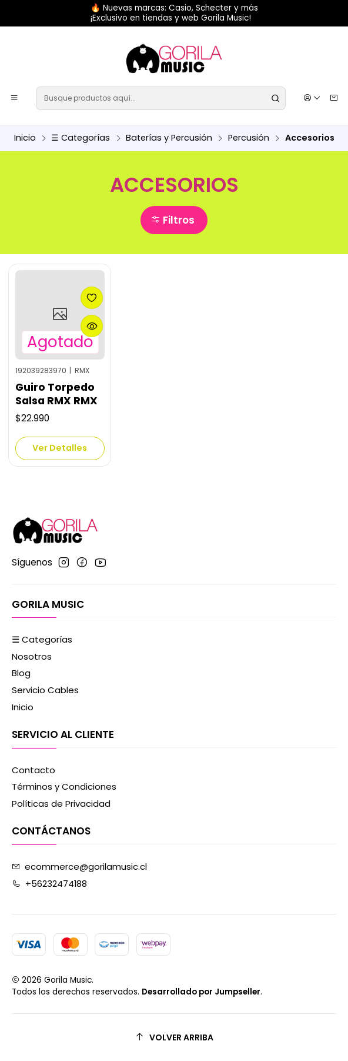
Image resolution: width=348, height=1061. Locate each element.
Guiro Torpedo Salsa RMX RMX (56, 393)
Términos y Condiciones (64, 786)
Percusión (248, 138)
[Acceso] (311, 98)
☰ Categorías (80, 138)
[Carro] (333, 98)
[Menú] (14, 98)
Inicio (25, 138)
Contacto (33, 770)
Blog (21, 673)
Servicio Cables (45, 690)
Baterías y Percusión (169, 138)
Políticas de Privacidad (61, 803)
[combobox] (160, 98)
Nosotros (32, 656)
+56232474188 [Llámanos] (50, 883)
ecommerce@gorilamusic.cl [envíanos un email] (80, 866)
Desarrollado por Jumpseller (201, 991)
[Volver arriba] (174, 1037)
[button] (173, 220)
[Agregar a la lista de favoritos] (92, 298)
